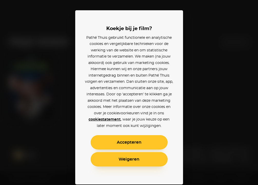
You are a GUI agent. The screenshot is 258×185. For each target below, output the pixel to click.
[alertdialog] (129, 92)
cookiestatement (105, 119)
